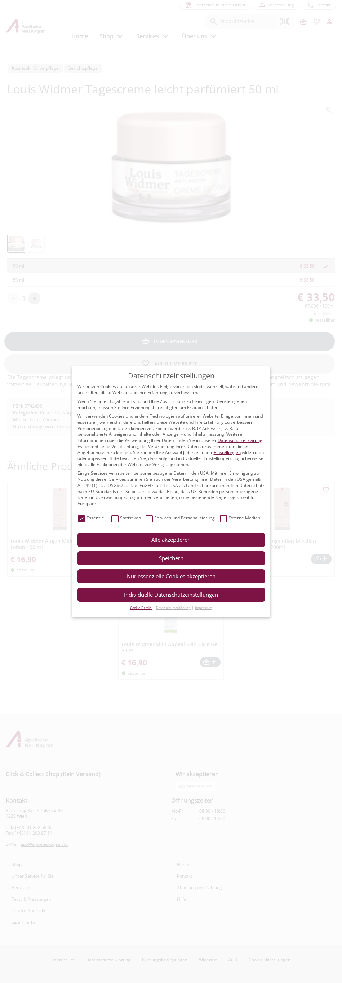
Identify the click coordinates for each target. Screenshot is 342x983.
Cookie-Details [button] (141, 607)
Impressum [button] (203, 607)
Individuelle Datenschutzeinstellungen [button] (171, 594)
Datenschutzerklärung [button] (173, 607)
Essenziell (92, 518)
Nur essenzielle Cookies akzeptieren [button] (171, 576)
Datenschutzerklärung (240, 440)
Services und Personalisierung (180, 518)
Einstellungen (227, 452)
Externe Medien (240, 518)
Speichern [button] (171, 558)
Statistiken (126, 518)
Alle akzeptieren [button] (171, 539)
